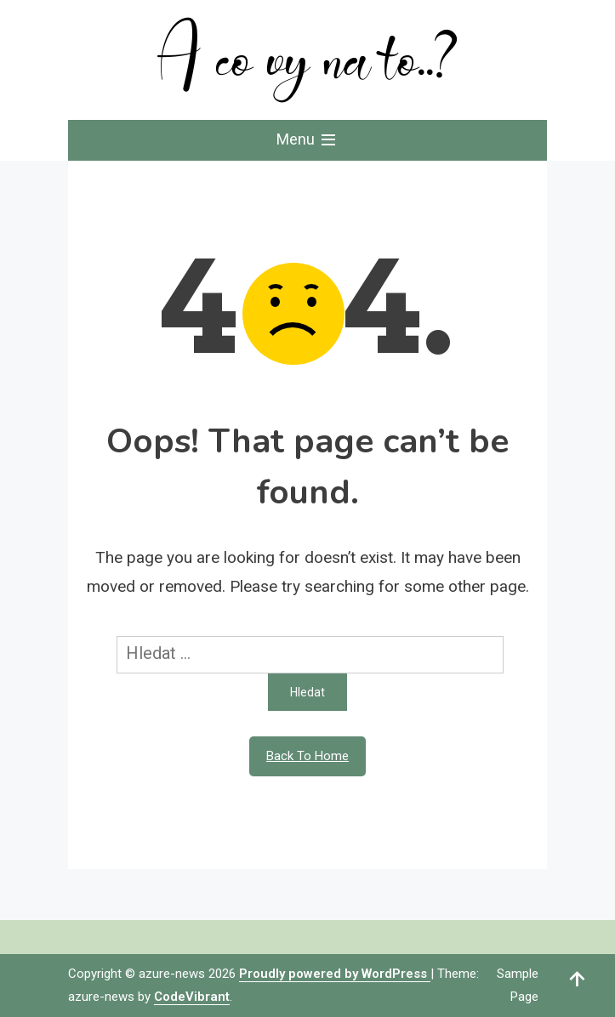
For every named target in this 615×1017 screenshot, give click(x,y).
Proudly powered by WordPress (334, 973)
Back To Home (307, 756)
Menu (307, 140)
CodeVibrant (192, 996)
